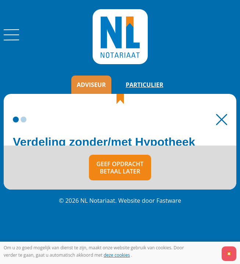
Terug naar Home (221, 119)
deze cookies (117, 255)
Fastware (168, 201)
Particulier (144, 85)
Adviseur (91, 85)
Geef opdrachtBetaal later (119, 167)
